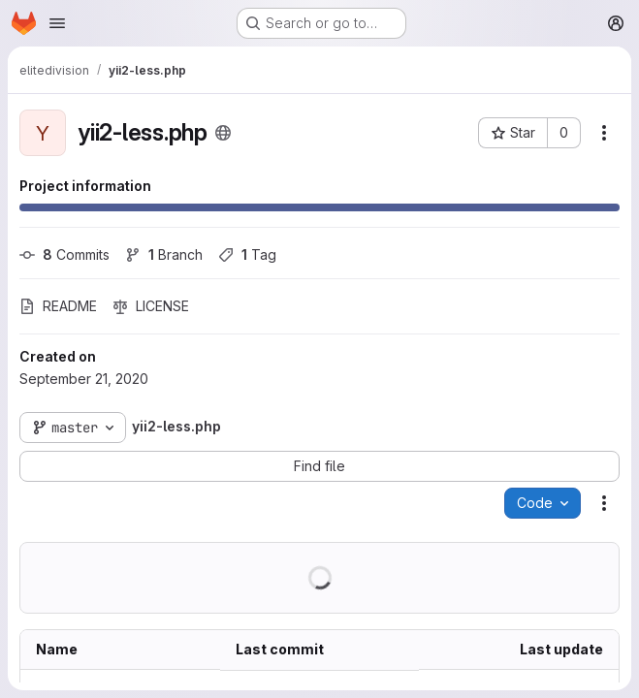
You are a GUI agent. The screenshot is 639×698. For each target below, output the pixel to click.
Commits (64, 254)
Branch (164, 254)
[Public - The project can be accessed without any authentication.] (223, 133)
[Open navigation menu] (57, 23)
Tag (247, 254)
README (58, 306)
